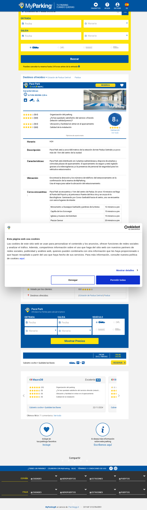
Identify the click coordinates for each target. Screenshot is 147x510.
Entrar (117, 8)
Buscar (74, 59)
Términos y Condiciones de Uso (92, 468)
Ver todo (57, 415)
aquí (21, 258)
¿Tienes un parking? (37, 468)
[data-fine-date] (52, 36)
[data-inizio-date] (52, 24)
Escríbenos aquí (103, 445)
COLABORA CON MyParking (59, 468)
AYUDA (107, 6)
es (127, 8)
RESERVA (119, 362)
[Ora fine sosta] (76, 331)
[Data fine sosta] (76, 322)
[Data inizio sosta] (42, 322)
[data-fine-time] (108, 36)
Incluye (46, 445)
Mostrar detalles (125, 270)
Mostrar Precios (74, 341)
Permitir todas (118, 280)
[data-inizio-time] (108, 24)
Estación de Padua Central (59, 77)
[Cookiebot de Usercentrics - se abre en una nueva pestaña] (126, 227)
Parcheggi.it (73, 507)
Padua (78, 77)
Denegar (73, 280)
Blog (74, 468)
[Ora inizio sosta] (42, 331)
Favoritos (96, 6)
